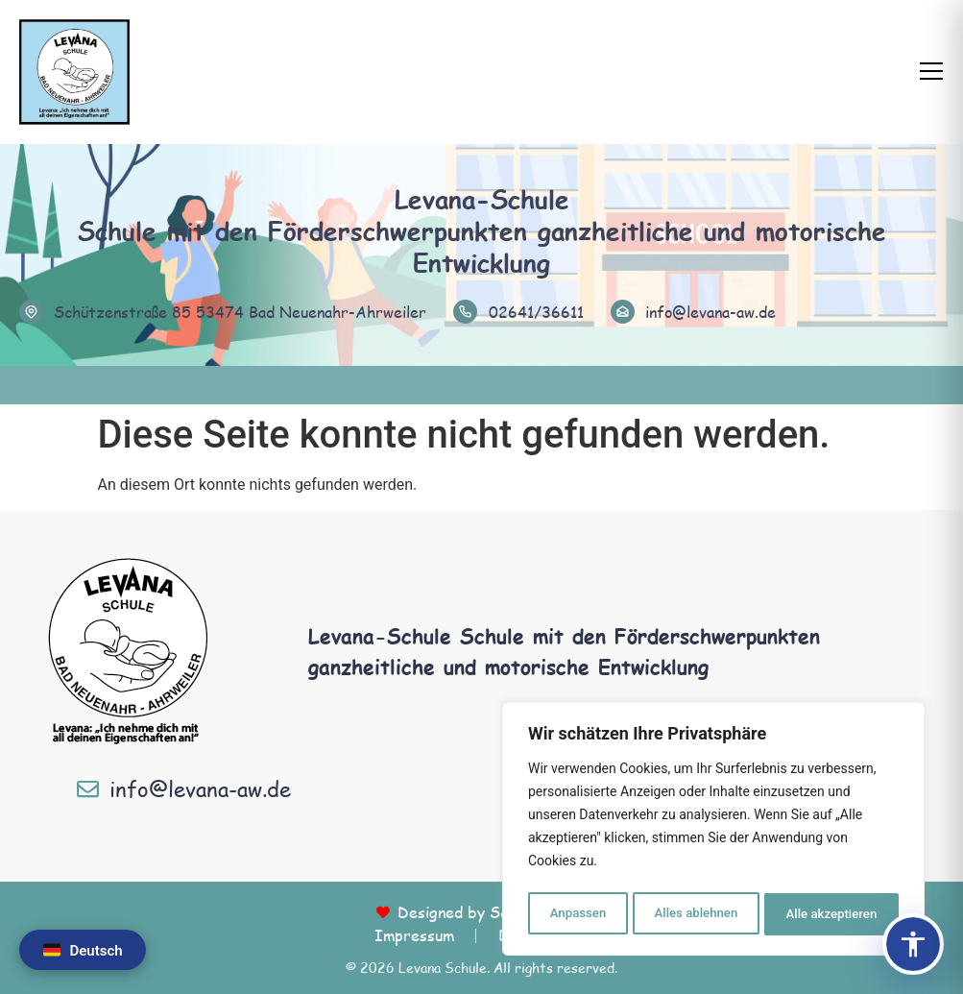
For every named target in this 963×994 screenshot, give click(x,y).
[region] (713, 832)
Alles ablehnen (695, 914)
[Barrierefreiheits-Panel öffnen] (913, 944)
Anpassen (576, 914)
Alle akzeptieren (831, 914)
